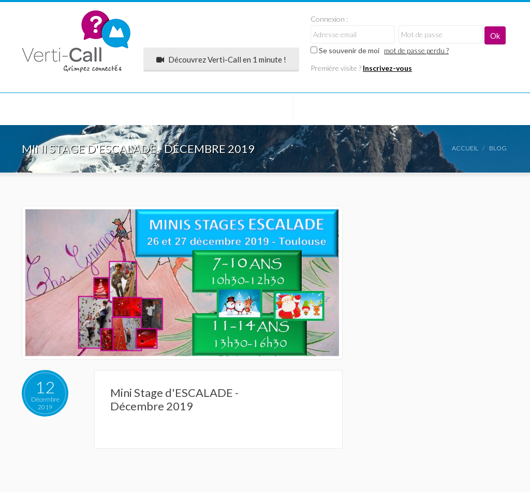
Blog (498, 148)
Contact (50, 143)
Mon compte (332, 108)
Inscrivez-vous (387, 68)
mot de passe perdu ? (416, 50)
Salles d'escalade (149, 108)
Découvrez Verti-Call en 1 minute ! (221, 59)
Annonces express (246, 108)
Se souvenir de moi (345, 50)
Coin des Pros (411, 108)
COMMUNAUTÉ (62, 108)
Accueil (465, 148)
